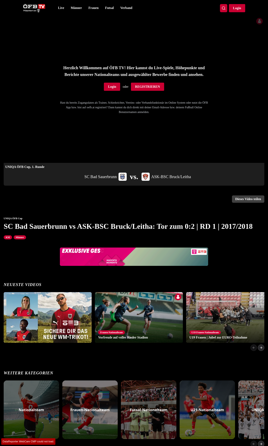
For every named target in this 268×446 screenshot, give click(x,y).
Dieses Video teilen (248, 199)
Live (61, 8)
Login (237, 8)
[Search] (223, 8)
